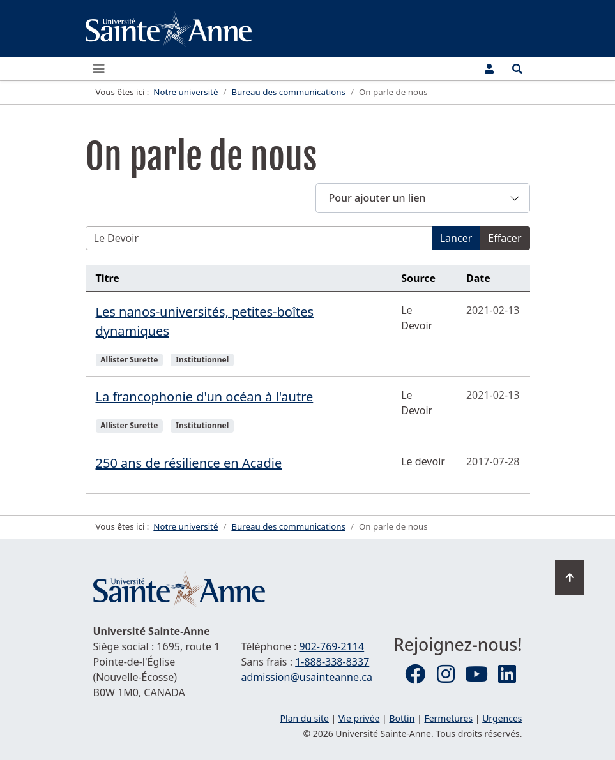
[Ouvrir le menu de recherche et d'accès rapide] (517, 68)
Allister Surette (129, 359)
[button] (422, 198)
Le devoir (423, 461)
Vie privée (358, 718)
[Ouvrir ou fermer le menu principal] (103, 68)
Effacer (504, 238)
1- (332, 662)
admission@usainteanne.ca (306, 677)
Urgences (502, 718)
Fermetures (448, 718)
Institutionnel (202, 359)
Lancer (456, 238)
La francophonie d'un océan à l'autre (205, 396)
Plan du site (304, 718)
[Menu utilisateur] (489, 68)
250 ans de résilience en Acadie (189, 463)
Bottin (401, 718)
